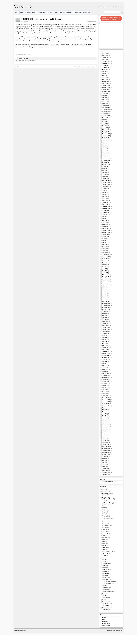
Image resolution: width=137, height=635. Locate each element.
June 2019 (104, 218)
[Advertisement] (111, 35)
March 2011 (105, 418)
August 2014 (105, 335)
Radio (107, 516)
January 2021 (105, 180)
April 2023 (104, 125)
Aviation (106, 609)
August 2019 (105, 214)
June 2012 (104, 387)
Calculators (106, 603)
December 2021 (106, 158)
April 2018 (104, 246)
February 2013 (105, 371)
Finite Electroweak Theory (27, 12)
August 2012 (105, 383)
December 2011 (106, 399)
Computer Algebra (110, 581)
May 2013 (104, 365)
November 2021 (106, 160)
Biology (106, 571)
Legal (103, 549)
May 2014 (104, 341)
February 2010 (105, 444)
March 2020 (105, 200)
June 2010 (104, 436)
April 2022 (104, 150)
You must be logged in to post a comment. (26, 60)
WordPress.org (106, 625)
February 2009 (105, 468)
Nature (105, 585)
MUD (107, 500)
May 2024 (104, 99)
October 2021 (105, 162)
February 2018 (105, 250)
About (16, 12)
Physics (106, 587)
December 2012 (106, 375)
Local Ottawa (105, 553)
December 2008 (106, 472)
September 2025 (106, 67)
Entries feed (105, 621)
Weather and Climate (109, 591)
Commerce (105, 491)
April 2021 (104, 174)
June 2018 (104, 242)
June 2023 (104, 121)
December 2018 (106, 230)
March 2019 (105, 224)
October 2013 (105, 355)
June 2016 (104, 291)
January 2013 (105, 373)
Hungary (104, 545)
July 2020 (104, 192)
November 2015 (106, 305)
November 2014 (106, 329)
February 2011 (105, 420)
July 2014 (104, 337)
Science (104, 567)
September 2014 (106, 333)
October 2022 (105, 138)
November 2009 (106, 450)
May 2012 (104, 389)
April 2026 (104, 53)
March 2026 (105, 55)
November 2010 (106, 426)
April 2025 (104, 77)
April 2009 (104, 464)
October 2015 (105, 307)
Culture (104, 507)
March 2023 (105, 128)
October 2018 (105, 234)
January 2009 (105, 470)
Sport (103, 599)
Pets (103, 557)
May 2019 (104, 220)
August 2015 (105, 311)
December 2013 (106, 351)
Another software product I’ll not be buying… (85, 66)
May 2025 (104, 75)
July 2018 (104, 240)
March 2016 (105, 297)
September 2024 (106, 91)
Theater (106, 527)
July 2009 (104, 458)
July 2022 (104, 144)
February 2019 (105, 226)
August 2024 (105, 93)
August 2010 (105, 432)
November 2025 (106, 63)
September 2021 (106, 164)
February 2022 (105, 154)
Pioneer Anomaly (53, 12)
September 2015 (106, 309)
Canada (104, 489)
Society (104, 594)
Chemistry (106, 573)
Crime (105, 595)
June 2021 (104, 170)
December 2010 (106, 424)
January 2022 (105, 156)
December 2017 (106, 254)
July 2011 (104, 410)
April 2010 (104, 440)
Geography (106, 575)
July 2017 (104, 264)
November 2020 (106, 184)
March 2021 (105, 176)
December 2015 (106, 303)
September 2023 (106, 115)
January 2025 (105, 83)
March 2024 (105, 103)
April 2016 (104, 295)
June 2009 (104, 460)
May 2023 (104, 123)
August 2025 (105, 69)
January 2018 (105, 252)
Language (104, 547)
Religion (104, 565)
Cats (105, 559)
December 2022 (106, 134)
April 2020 (104, 198)
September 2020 (106, 188)
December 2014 (106, 327)
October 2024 (105, 89)
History (104, 541)
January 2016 (105, 301)
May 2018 (104, 244)
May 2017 (104, 269)
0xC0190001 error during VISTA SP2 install (42, 19)
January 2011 (105, 422)
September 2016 (106, 285)
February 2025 (105, 81)
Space (105, 589)
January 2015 (105, 325)
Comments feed (106, 623)
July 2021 (104, 168)
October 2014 (105, 331)
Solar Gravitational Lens (66, 12)
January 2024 (105, 107)
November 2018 (106, 232)
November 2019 (106, 208)
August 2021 (105, 166)
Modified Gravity (41, 12)
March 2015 (105, 321)
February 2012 (105, 395)
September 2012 (106, 381)
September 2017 (106, 260)
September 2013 (106, 357)
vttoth (23, 54)
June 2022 (104, 146)
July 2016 (104, 289)
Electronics (106, 605)
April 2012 (104, 391)
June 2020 (104, 194)
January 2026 (105, 59)
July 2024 (104, 95)
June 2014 (104, 339)
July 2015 (104, 313)
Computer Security (108, 503)
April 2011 (104, 416)
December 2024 (106, 85)
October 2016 (105, 283)
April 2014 (104, 343)
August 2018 (105, 238)
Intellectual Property (109, 551)
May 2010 (104, 438)
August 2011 (105, 408)
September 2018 (106, 236)
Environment (105, 533)
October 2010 (105, 428)
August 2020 (105, 190)
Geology (106, 577)
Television (108, 518)
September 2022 (106, 140)
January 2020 (105, 204)
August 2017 (105, 262)
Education (104, 531)
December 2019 (106, 206)
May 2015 (104, 317)
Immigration (107, 597)
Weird (17, 66)
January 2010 (105, 446)
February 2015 (105, 323)
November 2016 (106, 281)
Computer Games (108, 499)
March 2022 (105, 152)
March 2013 (105, 369)
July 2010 (104, 434)
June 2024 (104, 97)
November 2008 (106, 474)
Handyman (104, 537)
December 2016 (106, 279)
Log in (103, 619)
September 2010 (106, 430)
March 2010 (105, 442)
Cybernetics (107, 505)
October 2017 (105, 258)
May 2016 (104, 293)
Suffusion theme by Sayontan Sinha (115, 630)
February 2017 (105, 275)
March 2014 (105, 345)
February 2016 (105, 299)
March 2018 (105, 248)
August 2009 (105, 456)
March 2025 (105, 79)
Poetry (105, 523)
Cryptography (109, 583)
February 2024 (105, 105)
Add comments (92, 21)
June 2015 (104, 315)
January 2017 (105, 277)
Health (103, 539)
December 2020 (106, 182)
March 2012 (105, 393)
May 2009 (104, 462)
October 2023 (105, 113)
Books (105, 511)
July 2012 (104, 385)
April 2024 (104, 101)
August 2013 (105, 359)
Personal (104, 555)
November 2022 (106, 136)
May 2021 (104, 172)
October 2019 (105, 210)
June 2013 (104, 363)
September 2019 (106, 212)
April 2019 (104, 222)
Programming (105, 563)
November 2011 (106, 401)
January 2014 (105, 349)
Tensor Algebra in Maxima (82, 12)
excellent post (34, 27)
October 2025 (105, 65)
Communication (106, 493)
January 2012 (105, 397)
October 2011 (105, 403)
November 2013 (106, 353)
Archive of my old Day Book (109, 481)
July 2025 (104, 71)
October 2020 (105, 186)
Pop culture (107, 525)
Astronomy (106, 569)
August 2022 (105, 142)
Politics (104, 561)
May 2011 (104, 414)
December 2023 (106, 109)
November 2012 (106, 377)
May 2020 (104, 196)
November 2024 (106, 87)
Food (103, 535)
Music (105, 521)
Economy (104, 529)
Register (104, 617)
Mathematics (107, 579)
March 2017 (105, 273)
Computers (25, 21)
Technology (105, 602)
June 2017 (104, 266)
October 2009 (105, 452)
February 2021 (105, 178)
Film (105, 513)
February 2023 (105, 130)
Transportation (105, 608)
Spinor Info (23, 6)
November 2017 (106, 256)
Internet (106, 495)
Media (105, 515)
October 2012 (105, 379)
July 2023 (104, 119)
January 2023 (105, 132)
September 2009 (106, 454)
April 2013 (104, 367)
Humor (103, 543)
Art (104, 509)
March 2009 (105, 466)
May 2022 (104, 148)
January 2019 (105, 228)
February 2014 (105, 347)
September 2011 (106, 405)
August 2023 (105, 117)
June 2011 (104, 412)
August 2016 (105, 287)
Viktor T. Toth (23, 630)
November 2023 (106, 111)
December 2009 (106, 448)
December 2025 (106, 61)
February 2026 (105, 57)
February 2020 (105, 202)
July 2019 (104, 216)
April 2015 (104, 319)
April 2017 (104, 271)
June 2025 (104, 73)
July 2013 (104, 361)
